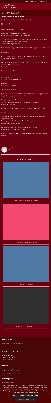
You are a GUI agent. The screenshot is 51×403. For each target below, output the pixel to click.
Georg (5, 20)
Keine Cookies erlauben (29, 395)
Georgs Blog (29, 20)
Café (39, 1)
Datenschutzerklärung (26, 399)
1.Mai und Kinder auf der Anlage (25, 242)
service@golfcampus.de (9, 369)
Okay (14, 395)
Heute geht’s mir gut (26, 284)
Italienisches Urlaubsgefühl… (25, 326)
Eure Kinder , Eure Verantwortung (26, 200)
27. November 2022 (18, 20)
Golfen (26, 1)
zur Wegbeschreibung (9, 359)
